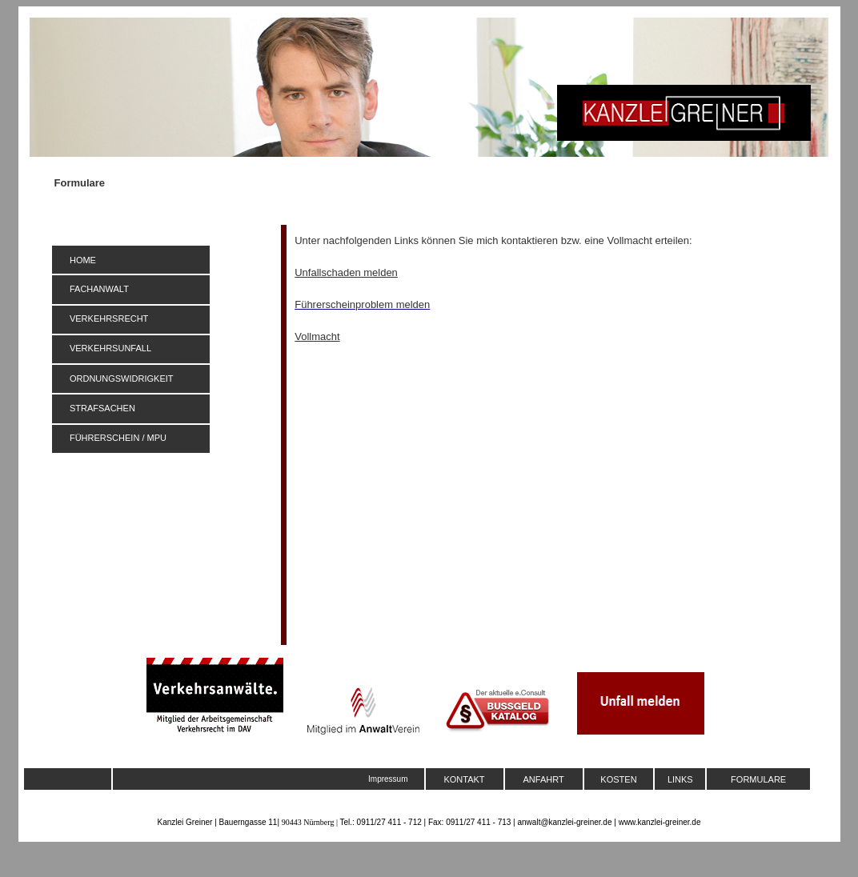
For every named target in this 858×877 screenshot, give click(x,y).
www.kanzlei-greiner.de (660, 822)
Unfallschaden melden (346, 272)
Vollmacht (317, 336)
